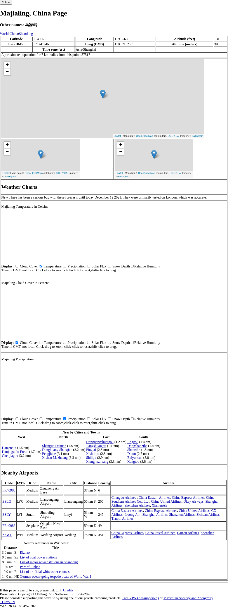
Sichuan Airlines (207, 514)
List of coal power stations (38, 557)
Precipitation (76, 266)
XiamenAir (159, 505)
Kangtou (133, 461)
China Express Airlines (188, 497)
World (4, 34)
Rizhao (25, 552)
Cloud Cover (29, 266)
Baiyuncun (134, 457)
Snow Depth (121, 266)
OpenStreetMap (144, 136)
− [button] (7, 72)
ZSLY (6, 514)
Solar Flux (99, 266)
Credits (68, 590)
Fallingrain (197, 136)
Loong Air (133, 514)
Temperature (53, 266)
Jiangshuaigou (96, 446)
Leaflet (117, 136)
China (14, 34)
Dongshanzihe (137, 446)
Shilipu (91, 457)
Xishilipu (92, 454)
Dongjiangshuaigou (99, 442)
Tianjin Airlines (122, 518)
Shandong (26, 34)
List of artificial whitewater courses (45, 572)
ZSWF (7, 535)
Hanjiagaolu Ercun (15, 452)
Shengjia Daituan (54, 446)
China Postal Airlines (160, 533)
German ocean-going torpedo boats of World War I (55, 576)
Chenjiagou (10, 455)
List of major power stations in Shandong (49, 562)
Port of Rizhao (30, 567)
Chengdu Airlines (124, 497)
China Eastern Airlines (154, 497)
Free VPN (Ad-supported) (140, 598)
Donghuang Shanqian (57, 450)
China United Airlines (166, 501)
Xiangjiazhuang (97, 461)
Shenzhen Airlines (137, 505)
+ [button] (7, 65)
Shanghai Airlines (154, 514)
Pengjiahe (49, 454)
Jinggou (132, 442)
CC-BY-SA (173, 136)
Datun (131, 454)
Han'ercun (9, 448)
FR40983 (9, 526)
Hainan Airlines (188, 533)
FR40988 (9, 490)
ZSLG (6, 501)
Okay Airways (193, 501)
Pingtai (91, 450)
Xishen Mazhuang (55, 457)
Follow (6, 2)
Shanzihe (133, 450)
